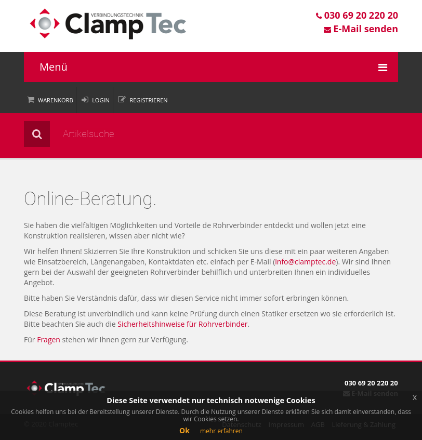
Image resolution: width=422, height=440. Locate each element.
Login (101, 100)
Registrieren (148, 100)
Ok (184, 430)
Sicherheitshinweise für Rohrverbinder (182, 324)
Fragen (48, 339)
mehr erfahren (221, 430)
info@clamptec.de (305, 261)
